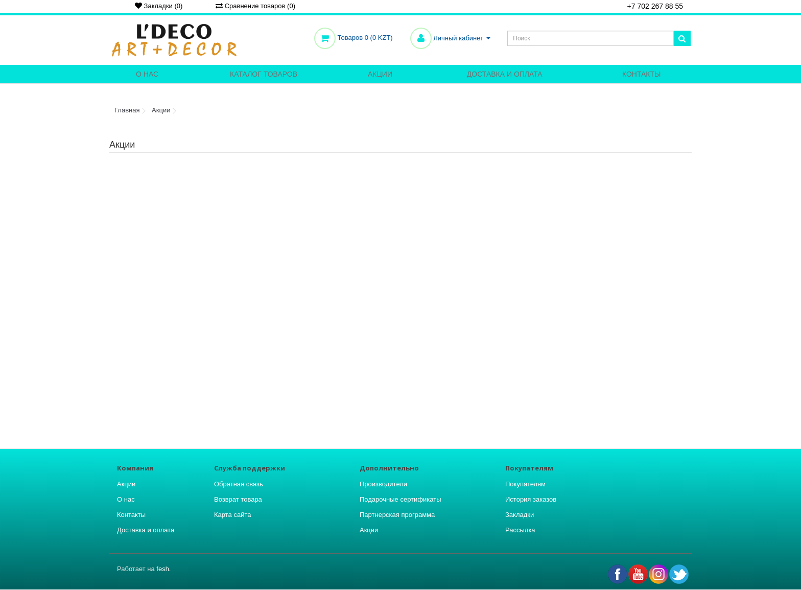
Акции (380, 74)
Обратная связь (238, 484)
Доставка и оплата (505, 74)
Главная (126, 110)
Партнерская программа (397, 514)
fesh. (163, 569)
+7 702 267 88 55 (651, 7)
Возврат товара (238, 499)
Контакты (641, 74)
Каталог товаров (263, 74)
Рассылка (520, 530)
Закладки (519, 514)
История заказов (530, 499)
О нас (147, 74)
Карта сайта (232, 514)
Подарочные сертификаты (400, 499)
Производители (383, 484)
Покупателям (525, 484)
